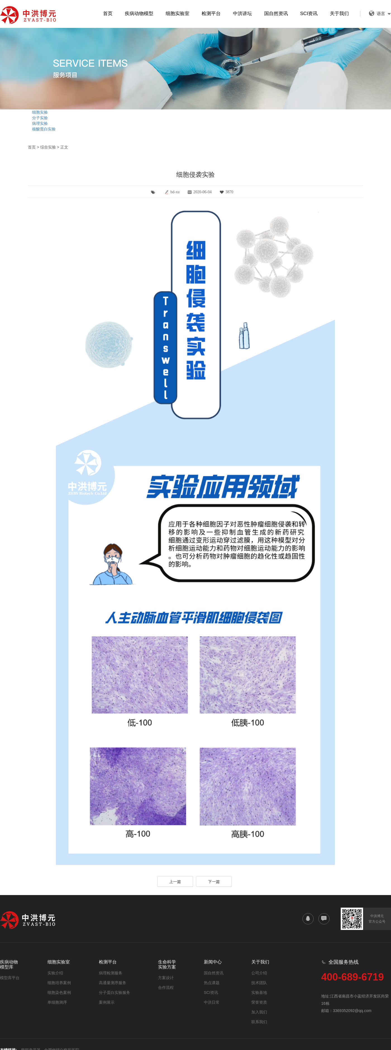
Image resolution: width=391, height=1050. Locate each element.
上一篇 (175, 881)
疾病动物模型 (139, 13)
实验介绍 (55, 973)
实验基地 (259, 992)
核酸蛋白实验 (44, 129)
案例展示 (107, 1002)
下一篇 (214, 881)
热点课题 (212, 982)
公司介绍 (259, 973)
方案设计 (166, 977)
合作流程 (166, 987)
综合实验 (48, 147)
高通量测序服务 (112, 982)
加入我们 (259, 1012)
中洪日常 (212, 1002)
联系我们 (259, 1022)
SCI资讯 (309, 13)
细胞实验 (40, 112)
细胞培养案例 (59, 982)
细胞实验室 (177, 13)
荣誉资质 (259, 1002)
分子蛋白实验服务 (114, 992)
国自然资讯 (276, 13)
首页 (108, 13)
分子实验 (40, 118)
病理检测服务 (110, 973)
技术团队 (259, 982)
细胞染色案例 (59, 992)
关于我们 (339, 13)
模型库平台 (10, 977)
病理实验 (40, 123)
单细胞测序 (57, 1002)
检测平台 (211, 13)
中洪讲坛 (242, 13)
